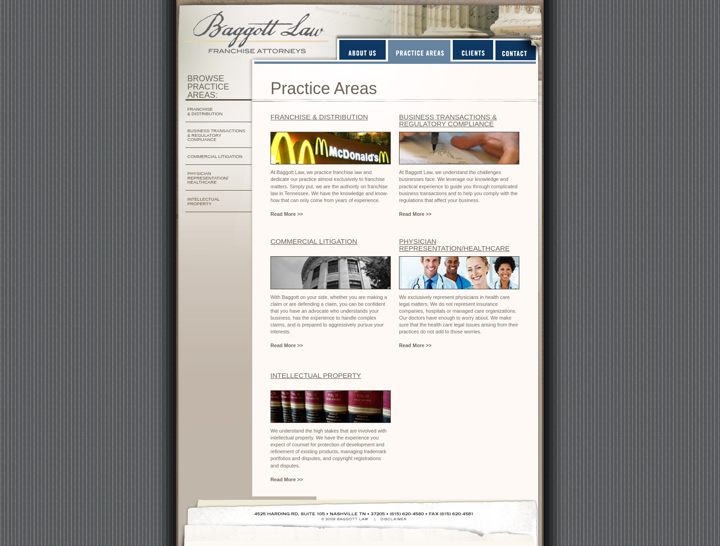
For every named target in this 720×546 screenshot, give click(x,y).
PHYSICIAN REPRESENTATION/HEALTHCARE (454, 244)
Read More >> (286, 214)
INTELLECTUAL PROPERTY (203, 201)
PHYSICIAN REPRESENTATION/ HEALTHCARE (207, 178)
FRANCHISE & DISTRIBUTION (205, 111)
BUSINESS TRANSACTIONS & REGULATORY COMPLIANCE (216, 135)
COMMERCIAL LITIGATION (214, 156)
